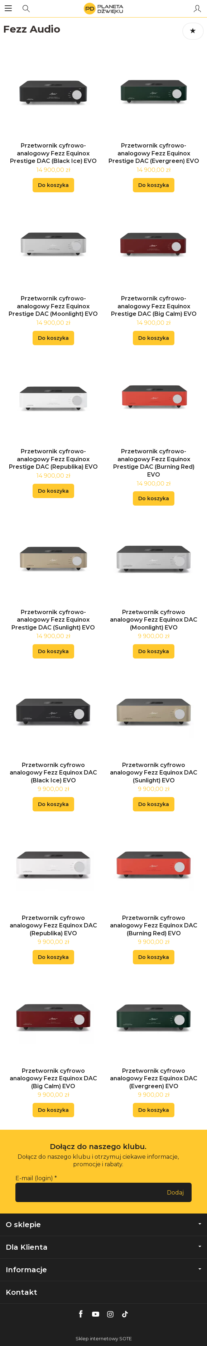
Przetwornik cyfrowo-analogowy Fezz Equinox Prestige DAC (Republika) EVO (53, 459)
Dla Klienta (103, 1247)
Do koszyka (53, 185)
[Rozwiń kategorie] (8, 8)
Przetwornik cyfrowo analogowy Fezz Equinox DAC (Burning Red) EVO (153, 926)
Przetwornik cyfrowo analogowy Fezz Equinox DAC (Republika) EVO (53, 926)
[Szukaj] (26, 8)
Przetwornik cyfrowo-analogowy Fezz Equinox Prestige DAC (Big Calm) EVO (154, 306)
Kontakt (21, 1292)
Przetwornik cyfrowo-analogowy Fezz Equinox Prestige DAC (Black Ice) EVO (53, 153)
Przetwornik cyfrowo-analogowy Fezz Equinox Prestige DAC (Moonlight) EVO (53, 306)
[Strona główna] (103, 8)
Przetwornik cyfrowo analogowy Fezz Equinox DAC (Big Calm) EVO (53, 1078)
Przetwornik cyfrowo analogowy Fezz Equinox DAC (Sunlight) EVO (153, 773)
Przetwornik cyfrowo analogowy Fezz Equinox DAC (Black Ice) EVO (53, 773)
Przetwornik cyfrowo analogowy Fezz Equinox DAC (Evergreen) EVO (153, 1078)
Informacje (103, 1269)
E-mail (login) (34, 1178)
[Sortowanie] (193, 31)
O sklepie (103, 1224)
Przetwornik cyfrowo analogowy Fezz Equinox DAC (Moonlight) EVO (153, 620)
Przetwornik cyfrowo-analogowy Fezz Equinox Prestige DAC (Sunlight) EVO (53, 620)
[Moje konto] (197, 8)
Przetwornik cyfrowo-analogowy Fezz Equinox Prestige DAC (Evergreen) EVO (154, 153)
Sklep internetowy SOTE (104, 1338)
